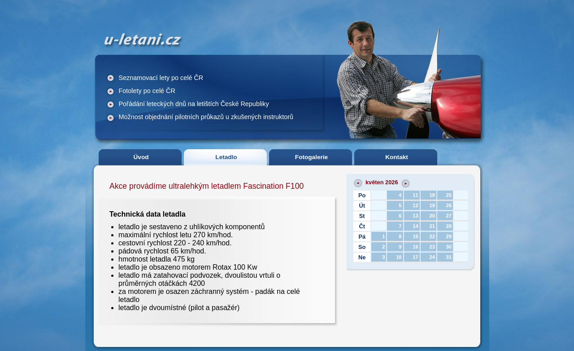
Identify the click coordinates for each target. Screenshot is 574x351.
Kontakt (396, 157)
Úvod (141, 157)
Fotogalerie (311, 157)
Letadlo (226, 157)
